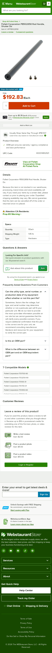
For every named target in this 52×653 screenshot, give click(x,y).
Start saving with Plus (20, 510)
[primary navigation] (7, 4)
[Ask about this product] (26, 268)
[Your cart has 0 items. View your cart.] (46, 4)
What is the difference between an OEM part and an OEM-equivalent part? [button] (22, 352)
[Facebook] (18, 551)
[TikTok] (25, 551)
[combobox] (26, 10)
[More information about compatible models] (28, 367)
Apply (46, 117)
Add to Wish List (26, 125)
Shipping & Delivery (35, 606)
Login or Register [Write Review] (26, 465)
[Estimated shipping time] (45, 135)
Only (5, 93)
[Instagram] (3, 551)
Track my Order (26, 598)
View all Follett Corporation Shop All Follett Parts (31, 164)
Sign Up (44, 494)
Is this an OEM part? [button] (15, 341)
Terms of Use (19, 280)
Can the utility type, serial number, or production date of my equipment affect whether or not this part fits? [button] (23, 294)
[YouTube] (11, 551)
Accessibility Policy (26, 632)
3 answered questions (24, 32)
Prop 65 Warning (11, 214)
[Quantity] (6, 105)
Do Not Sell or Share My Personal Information (26, 636)
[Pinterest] (32, 551)
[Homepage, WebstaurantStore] (26, 3)
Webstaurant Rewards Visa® (23, 117)
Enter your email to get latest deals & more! (24, 488)
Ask (43, 268)
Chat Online (12, 606)
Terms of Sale (26, 619)
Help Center (26, 590)
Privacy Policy (32, 280)
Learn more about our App (22, 524)
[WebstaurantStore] (26, 534)
